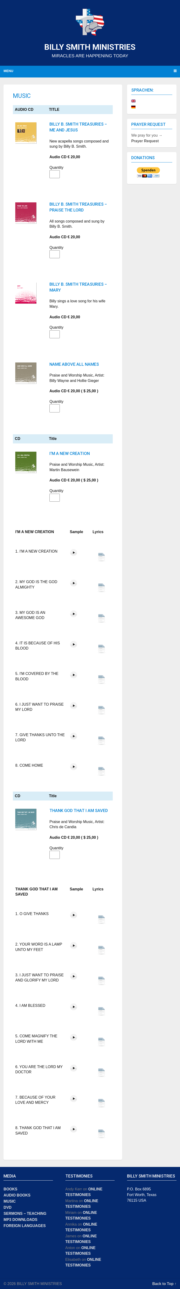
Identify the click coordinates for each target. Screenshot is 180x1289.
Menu (8, 71)
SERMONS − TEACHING (25, 1214)
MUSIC (10, 1201)
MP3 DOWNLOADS (20, 1220)
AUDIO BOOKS (17, 1195)
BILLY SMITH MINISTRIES (89, 47)
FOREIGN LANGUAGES (25, 1226)
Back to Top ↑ (164, 1284)
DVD (7, 1207)
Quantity (53, 167)
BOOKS (10, 1189)
